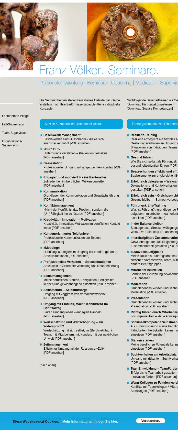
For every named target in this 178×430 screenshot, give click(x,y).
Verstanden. (150, 421)
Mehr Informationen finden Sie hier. (90, 421)
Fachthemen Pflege (15, 116)
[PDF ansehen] (79, 143)
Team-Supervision (14, 133)
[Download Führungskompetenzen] (150, 104)
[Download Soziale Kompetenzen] (150, 108)
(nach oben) (48, 365)
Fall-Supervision (13, 124)
